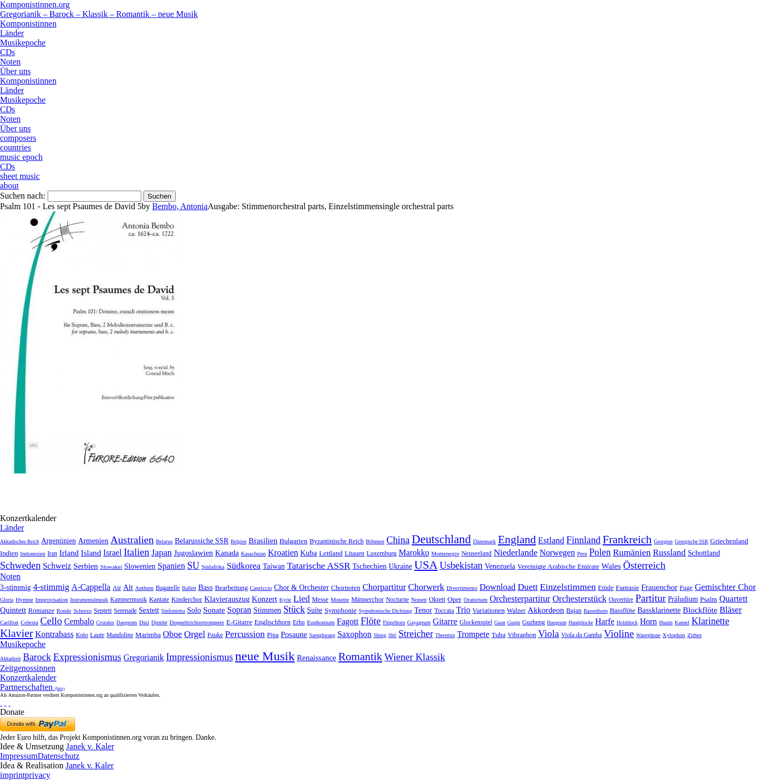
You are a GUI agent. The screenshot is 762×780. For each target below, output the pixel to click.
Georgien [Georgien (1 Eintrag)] (663, 541)
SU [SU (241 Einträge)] (193, 565)
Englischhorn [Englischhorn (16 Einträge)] (273, 622)
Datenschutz (58, 755)
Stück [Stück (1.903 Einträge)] (294, 609)
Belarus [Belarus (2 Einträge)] (164, 541)
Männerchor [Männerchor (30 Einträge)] (367, 599)
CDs (7, 52)
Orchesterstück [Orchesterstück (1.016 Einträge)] (579, 599)
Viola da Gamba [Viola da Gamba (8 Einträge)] (581, 635)
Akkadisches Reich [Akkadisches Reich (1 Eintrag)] (19, 541)
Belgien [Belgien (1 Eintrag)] (239, 541)
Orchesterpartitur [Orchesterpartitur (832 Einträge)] (519, 599)
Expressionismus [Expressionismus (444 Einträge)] (87, 656)
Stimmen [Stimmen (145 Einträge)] (267, 610)
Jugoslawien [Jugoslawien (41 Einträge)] (193, 553)
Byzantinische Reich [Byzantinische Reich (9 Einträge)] (337, 541)
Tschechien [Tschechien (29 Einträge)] (369, 566)
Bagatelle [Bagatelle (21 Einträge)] (168, 587)
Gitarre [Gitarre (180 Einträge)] (445, 621)
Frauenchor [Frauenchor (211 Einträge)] (659, 587)
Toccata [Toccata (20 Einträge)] (444, 610)
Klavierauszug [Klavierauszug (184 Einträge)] (227, 599)
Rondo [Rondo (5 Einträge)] (64, 611)
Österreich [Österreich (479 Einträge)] (644, 565)
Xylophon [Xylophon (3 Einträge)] (674, 635)
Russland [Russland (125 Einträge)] (669, 553)
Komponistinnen (28, 23)
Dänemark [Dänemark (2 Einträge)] (484, 541)
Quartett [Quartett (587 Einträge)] (733, 599)
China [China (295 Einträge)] (398, 540)
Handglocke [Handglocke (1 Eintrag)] (580, 622)
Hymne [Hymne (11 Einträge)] (24, 599)
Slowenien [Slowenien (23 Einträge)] (140, 566)
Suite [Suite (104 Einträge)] (314, 610)
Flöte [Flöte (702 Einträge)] (370, 620)
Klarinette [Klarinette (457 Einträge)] (710, 621)
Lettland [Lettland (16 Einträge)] (330, 553)
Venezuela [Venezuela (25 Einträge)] (500, 566)
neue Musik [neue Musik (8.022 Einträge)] (265, 656)
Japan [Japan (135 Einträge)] (161, 553)
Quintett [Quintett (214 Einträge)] (13, 610)
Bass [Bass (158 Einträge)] (205, 587)
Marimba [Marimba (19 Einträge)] (148, 635)
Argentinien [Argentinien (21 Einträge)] (58, 541)
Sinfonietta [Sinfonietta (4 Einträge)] (173, 611)
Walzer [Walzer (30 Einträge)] (516, 610)
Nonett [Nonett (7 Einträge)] (419, 599)
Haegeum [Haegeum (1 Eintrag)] (557, 622)
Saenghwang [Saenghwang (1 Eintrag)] (322, 635)
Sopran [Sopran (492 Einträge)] (239, 609)
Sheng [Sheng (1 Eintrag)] (380, 635)
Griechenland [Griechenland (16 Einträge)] (729, 541)
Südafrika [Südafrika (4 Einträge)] (213, 566)
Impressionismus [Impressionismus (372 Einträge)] (199, 656)
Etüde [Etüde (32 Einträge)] (606, 587)
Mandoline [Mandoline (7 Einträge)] (119, 635)
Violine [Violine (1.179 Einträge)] (619, 633)
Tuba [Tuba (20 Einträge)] (499, 635)
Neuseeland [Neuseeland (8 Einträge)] (476, 553)
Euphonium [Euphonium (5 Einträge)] (321, 622)
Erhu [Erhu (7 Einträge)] (299, 622)
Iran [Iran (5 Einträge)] (52, 553)
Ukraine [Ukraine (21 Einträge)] (400, 566)
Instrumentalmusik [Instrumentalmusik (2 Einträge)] (89, 600)
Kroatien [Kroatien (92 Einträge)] (283, 553)
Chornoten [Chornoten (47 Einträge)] (345, 587)
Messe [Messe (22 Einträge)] (320, 599)
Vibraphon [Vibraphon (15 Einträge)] (521, 635)
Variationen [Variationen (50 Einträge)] (489, 610)
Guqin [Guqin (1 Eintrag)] (513, 622)
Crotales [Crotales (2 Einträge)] (105, 622)
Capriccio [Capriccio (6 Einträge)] (261, 588)
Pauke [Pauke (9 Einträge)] (215, 635)
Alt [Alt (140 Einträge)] (128, 587)
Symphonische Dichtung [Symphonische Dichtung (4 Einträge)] (385, 611)
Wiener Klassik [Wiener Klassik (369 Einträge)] (414, 656)
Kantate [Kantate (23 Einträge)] (159, 599)
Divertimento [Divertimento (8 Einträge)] (462, 588)
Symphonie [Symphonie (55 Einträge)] (340, 610)
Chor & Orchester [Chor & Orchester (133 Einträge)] (301, 587)
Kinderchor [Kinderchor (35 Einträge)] (186, 599)
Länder (12, 33)
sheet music (20, 176)
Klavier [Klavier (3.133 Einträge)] (16, 633)
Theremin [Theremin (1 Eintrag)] (445, 635)
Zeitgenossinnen (28, 668)
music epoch (21, 157)
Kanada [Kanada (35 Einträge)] (227, 553)
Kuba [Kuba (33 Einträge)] (308, 553)
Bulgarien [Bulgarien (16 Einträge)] (293, 541)
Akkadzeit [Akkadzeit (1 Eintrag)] (10, 658)
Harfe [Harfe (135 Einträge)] (604, 621)
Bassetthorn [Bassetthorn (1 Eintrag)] (595, 611)
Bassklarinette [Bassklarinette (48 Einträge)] (659, 610)
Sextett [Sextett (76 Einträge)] (149, 610)
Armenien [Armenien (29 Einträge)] (93, 540)
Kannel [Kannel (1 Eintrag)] (682, 622)
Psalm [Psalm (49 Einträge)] (708, 599)
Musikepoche (23, 42)
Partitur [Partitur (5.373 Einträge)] (651, 598)
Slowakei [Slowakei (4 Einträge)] (111, 566)
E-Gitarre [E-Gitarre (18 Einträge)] (239, 622)
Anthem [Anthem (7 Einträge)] (144, 588)
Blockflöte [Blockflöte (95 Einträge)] (700, 609)
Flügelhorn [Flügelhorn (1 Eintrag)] (394, 622)
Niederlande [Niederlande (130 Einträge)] (516, 553)
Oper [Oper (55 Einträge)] (454, 599)
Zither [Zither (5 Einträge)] (694, 635)
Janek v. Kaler (90, 746)
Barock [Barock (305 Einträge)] (37, 657)
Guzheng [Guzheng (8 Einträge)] (533, 622)
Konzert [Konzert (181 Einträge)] (264, 599)
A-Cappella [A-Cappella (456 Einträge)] (91, 586)
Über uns (15, 71)
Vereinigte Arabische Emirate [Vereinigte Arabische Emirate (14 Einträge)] (559, 566)
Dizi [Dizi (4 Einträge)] (144, 622)
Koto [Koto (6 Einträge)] (82, 635)
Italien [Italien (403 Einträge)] (136, 552)
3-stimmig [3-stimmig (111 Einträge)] (15, 587)
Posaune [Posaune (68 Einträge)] (293, 634)
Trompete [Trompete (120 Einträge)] (473, 634)
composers (18, 137)
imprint (12, 774)
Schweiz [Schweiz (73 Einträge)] (57, 565)
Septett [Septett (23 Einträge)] (103, 610)
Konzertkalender (28, 677)
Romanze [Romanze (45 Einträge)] (41, 610)
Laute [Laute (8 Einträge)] (97, 635)
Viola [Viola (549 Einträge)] (548, 634)
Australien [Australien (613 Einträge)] (132, 539)
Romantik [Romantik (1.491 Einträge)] (360, 656)
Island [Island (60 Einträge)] (91, 552)
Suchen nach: (23, 195)
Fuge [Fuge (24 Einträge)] (686, 587)
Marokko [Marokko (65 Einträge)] (413, 552)
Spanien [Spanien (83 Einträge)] (171, 565)
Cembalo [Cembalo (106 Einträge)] (79, 621)
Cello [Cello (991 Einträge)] (51, 620)
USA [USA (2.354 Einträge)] (426, 564)
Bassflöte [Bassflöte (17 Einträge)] (622, 610)
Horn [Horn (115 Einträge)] (648, 621)
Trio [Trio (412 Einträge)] (463, 609)
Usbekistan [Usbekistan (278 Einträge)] (461, 565)
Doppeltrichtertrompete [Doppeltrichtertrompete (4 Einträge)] (196, 622)
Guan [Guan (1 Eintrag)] (499, 622)
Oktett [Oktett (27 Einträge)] (437, 599)
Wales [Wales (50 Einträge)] (611, 565)
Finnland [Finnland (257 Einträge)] (583, 540)
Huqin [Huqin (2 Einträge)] (666, 622)
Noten (10, 61)
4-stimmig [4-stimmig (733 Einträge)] (51, 587)
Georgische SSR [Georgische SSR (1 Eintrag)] (691, 541)
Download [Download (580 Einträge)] (497, 587)
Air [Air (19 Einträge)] (117, 587)
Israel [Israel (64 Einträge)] (112, 552)
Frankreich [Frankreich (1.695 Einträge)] (627, 539)
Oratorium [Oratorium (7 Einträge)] (475, 599)
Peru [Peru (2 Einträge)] (582, 554)
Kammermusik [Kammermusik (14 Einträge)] (128, 599)
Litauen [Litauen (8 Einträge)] (354, 553)
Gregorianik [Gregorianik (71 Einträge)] (143, 657)
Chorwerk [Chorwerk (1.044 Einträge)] (426, 587)
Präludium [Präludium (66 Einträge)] (683, 599)
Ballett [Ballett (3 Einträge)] (189, 588)
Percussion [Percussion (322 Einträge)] (245, 634)
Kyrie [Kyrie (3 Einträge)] (285, 600)
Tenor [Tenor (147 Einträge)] (423, 610)
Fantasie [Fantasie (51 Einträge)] (627, 587)
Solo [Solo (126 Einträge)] (194, 610)
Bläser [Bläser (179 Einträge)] (731, 610)
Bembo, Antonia (180, 206)
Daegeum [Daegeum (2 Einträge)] (126, 622)
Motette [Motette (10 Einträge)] (340, 599)
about (9, 185)
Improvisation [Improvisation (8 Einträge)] (51, 599)
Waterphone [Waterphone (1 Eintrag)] (648, 635)
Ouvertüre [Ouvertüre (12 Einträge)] (621, 599)
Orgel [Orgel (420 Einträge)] (194, 634)
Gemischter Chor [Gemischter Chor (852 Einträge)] (725, 587)
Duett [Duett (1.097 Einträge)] (528, 587)
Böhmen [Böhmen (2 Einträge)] (375, 541)
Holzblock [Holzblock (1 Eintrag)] (627, 622)
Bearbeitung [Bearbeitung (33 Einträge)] (231, 587)
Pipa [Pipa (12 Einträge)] (272, 635)
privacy (37, 774)
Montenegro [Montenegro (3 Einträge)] (445, 553)
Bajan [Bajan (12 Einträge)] (574, 610)
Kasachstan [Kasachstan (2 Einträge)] (253, 554)
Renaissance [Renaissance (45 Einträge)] (316, 657)
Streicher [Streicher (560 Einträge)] (415, 634)
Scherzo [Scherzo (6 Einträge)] (83, 610)
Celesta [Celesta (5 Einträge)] (29, 622)
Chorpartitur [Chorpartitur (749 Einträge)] (384, 587)
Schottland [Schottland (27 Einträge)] (704, 553)
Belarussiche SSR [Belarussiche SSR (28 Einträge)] (202, 540)
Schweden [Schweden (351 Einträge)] (20, 565)
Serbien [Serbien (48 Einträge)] (86, 565)
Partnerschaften (32, 687)
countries (15, 147)
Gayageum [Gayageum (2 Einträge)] (419, 622)
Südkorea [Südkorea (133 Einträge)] (243, 566)
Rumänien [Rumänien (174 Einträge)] (632, 552)
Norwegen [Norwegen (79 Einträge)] (557, 552)
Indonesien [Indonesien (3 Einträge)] (32, 553)
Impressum (19, 755)
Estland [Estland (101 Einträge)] (551, 540)
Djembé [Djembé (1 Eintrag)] (159, 622)
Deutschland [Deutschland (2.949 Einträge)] (441, 539)
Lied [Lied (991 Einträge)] (301, 599)
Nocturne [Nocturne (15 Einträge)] (397, 599)
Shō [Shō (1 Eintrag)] (392, 635)
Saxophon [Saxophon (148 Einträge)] (354, 634)
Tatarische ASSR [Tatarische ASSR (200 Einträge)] (318, 565)
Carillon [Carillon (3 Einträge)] (9, 622)
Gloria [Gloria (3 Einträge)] (6, 600)
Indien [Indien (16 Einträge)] (9, 553)
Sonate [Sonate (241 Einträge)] (214, 609)
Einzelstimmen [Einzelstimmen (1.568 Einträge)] (568, 586)
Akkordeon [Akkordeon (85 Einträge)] (546, 609)
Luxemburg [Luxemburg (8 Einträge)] (382, 553)
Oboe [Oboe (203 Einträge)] (172, 634)
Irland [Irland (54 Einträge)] (69, 552)
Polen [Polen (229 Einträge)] (600, 552)
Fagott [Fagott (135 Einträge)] (347, 621)
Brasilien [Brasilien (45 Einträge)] (263, 540)
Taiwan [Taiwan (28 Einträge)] (273, 566)
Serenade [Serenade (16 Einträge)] (125, 610)
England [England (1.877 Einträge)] (517, 539)
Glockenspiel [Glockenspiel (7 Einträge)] (475, 622)
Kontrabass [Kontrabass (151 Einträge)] (54, 634)
